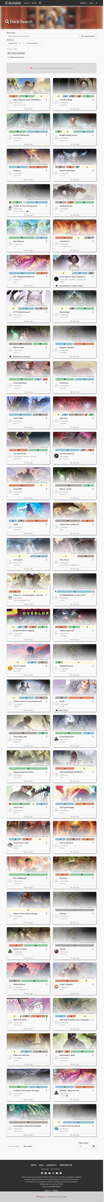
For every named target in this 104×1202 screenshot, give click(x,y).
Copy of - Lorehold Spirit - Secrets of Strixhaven (28, 595)
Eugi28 (62, 282)
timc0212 (64, 1096)
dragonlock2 (63, 140)
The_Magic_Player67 (66, 246)
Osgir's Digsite (66, 984)
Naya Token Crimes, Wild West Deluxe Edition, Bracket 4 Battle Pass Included (27, 100)
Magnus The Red (67, 347)
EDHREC (60, 1184)
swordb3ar (16, 388)
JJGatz (62, 812)
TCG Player (49, 1181)
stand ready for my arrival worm (27, 701)
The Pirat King (66, 100)
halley (15, 919)
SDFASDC (16, 494)
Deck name (11, 33)
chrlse (62, 777)
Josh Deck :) (65, 241)
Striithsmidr (17, 742)
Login (91, 3)
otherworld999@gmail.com (22, 600)
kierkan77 (16, 423)
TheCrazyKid (64, 1060)
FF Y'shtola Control (21, 312)
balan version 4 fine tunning (25, 913)
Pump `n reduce (20, 949)
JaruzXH (16, 1060)
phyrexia (63, 418)
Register (83, 3)
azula (15, 524)
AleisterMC (17, 671)
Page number (83, 1143)
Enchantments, (65, 286)
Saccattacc (64, 560)
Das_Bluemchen (18, 954)
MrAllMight (63, 352)
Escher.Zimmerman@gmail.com (70, 565)
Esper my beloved (21, 1055)
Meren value (18, 347)
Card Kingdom (56, 1181)
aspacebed (63, 423)
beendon (16, 812)
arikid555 (16, 706)
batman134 (16, 529)
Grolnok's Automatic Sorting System (25, 1090)
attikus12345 (64, 1131)
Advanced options (15, 57)
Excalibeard (17, 565)
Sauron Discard (66, 843)
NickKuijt (16, 1096)
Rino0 (61, 989)
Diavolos (63, 878)
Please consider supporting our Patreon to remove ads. (51, 68)
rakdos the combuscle (69, 524)
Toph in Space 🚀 (67, 630)
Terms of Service (55, 1169)
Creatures (27, 356)
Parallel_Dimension (19, 105)
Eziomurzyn (17, 317)
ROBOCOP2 (17, 176)
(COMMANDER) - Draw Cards (72, 595)
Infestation (16, 140)
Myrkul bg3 (64, 312)
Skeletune (63, 742)
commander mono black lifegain (27, 1126)
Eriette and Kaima (67, 170)
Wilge (61, 529)
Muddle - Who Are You (69, 1090)
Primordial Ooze (67, 736)
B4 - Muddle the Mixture (23, 276)
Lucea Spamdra (20, 383)
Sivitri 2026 (18, 418)
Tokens (80, 286)
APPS (33, 1165)
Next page (28, 1146)
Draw (66, 710)
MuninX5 (62, 1025)
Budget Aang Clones (68, 135)
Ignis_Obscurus (64, 459)
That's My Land (20, 736)
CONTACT (51, 1165)
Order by (10, 40)
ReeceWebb (17, 459)
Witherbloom (19, 984)
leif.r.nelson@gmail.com (20, 989)
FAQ (41, 1165)
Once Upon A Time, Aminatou (72, 276)
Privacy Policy (45, 1169)
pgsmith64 (63, 494)
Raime (62, 211)
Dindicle (62, 600)
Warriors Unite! (20, 1020)
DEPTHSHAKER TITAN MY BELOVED (71, 772)
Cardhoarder (74, 1181)
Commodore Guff (21, 843)
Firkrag (63, 913)
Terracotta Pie (19, 453)
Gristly (63, 949)
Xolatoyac (64, 383)
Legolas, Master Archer (23, 772)
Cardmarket (64, 1181)
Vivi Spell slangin (67, 807)
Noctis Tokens (19, 666)
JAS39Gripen (64, 317)
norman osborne (67, 453)
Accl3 (15, 246)
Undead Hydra (66, 206)
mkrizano (16, 352)
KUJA (62, 701)
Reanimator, (18, 356)
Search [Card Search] (27, 3)
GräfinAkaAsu (17, 1131)
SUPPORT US (66, 1165)
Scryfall (54, 1184)
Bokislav (16, 848)
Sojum (15, 282)
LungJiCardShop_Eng (20, 211)
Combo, (74, 286)
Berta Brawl (18, 241)
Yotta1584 (63, 388)
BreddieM (63, 671)
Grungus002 (17, 883)
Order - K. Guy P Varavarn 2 (25, 206)
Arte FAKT (17, 489)
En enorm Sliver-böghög (23, 630)
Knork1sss (16, 636)
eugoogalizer (64, 636)
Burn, (61, 710)
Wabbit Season (66, 666)
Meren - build (65, 489)
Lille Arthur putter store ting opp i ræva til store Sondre (74, 1020)
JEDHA (62, 706)
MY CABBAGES (20, 878)
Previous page (13, 1146)
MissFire (62, 176)
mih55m (62, 848)
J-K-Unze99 (17, 777)
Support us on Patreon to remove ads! (52, 1197)
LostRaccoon (17, 1025)
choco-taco (18, 807)
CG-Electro (63, 919)
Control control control (70, 1126)
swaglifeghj (63, 105)
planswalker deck (67, 1055)
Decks (34, 3)
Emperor (17, 170)
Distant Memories (21, 135)
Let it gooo (18, 560)
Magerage (63, 883)
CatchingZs (63, 954)
